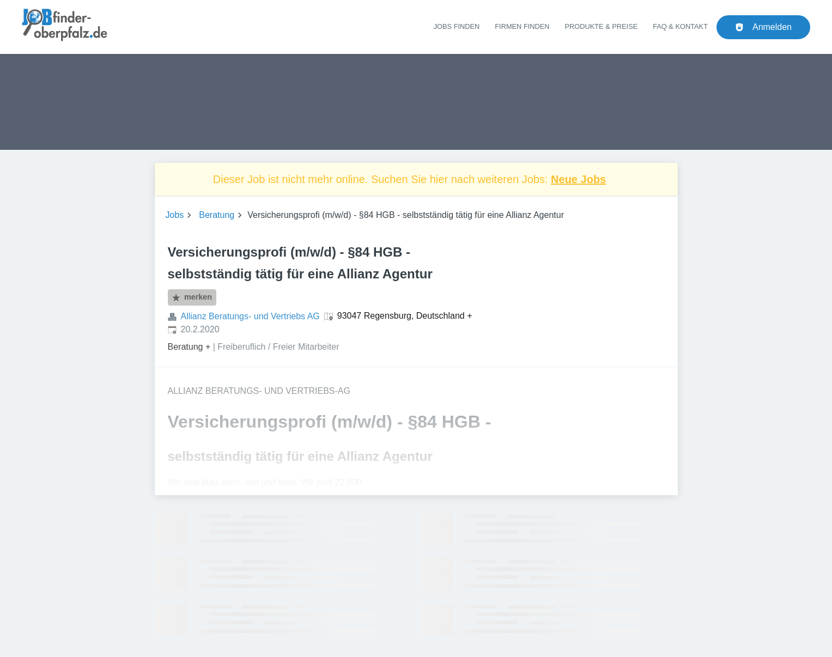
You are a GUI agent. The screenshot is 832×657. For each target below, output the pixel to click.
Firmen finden (522, 26)
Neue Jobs (578, 179)
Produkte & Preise (601, 26)
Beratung (216, 215)
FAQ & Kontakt (680, 26)
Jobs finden (457, 26)
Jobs (175, 215)
